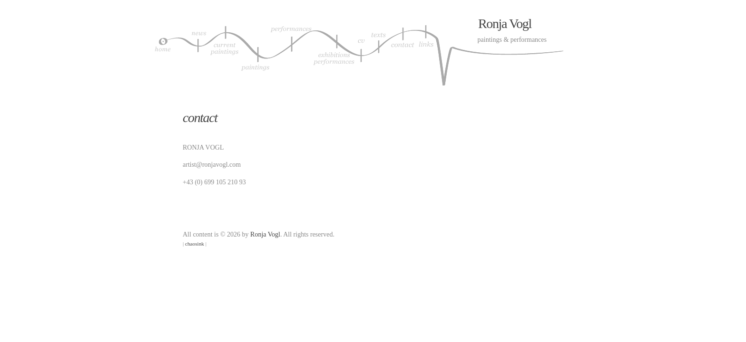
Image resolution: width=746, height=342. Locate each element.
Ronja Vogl (504, 23)
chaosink (194, 244)
